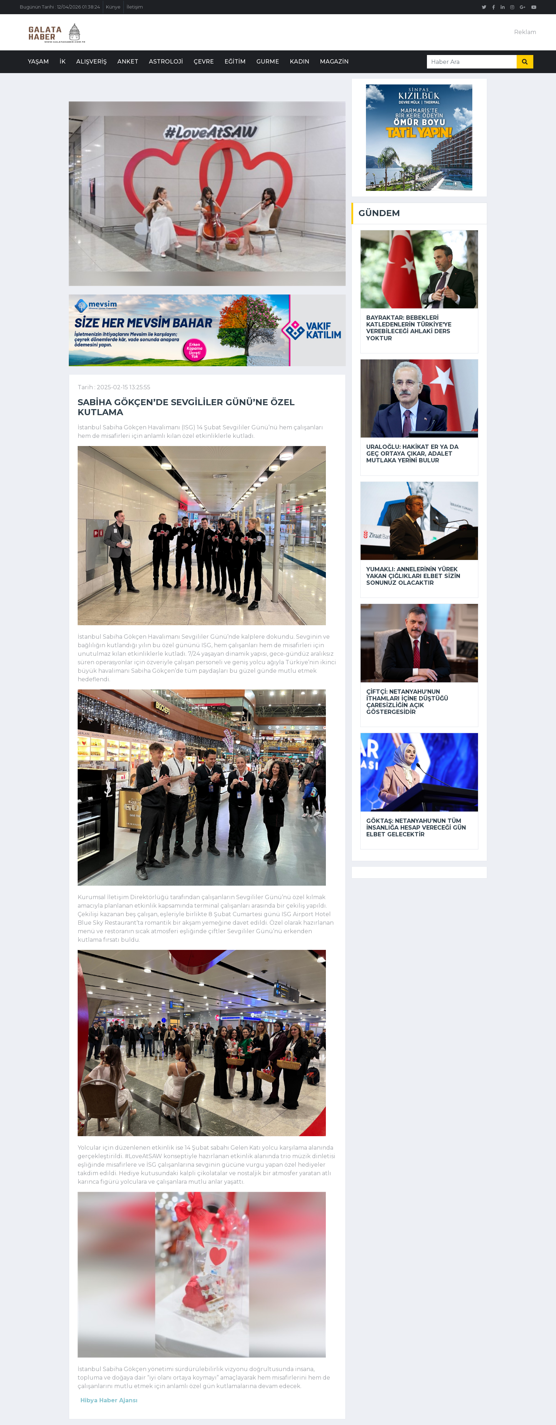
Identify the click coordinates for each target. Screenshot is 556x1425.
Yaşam (38, 61)
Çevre (204, 61)
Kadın (299, 61)
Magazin (334, 61)
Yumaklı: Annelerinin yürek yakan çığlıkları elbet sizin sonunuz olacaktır (413, 576)
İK (63, 61)
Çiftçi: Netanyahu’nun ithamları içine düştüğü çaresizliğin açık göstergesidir (407, 702)
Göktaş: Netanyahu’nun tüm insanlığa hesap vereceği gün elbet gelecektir (416, 828)
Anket (127, 61)
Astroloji (166, 61)
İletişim (135, 7)
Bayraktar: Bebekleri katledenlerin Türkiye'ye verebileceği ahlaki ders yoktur (408, 328)
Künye (113, 7)
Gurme (267, 61)
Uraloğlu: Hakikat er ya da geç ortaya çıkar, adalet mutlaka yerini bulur (412, 454)
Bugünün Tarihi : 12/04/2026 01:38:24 (60, 7)
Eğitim (235, 61)
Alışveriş (91, 61)
